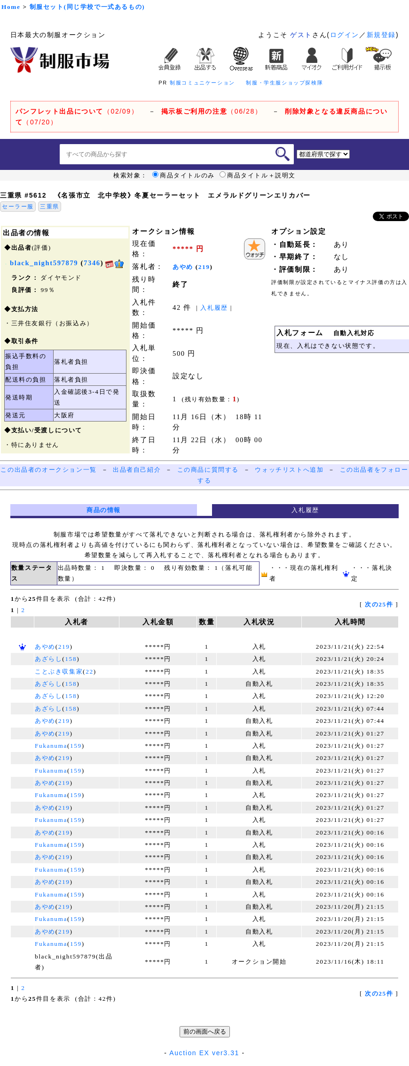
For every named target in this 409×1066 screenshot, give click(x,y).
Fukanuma (51, 745)
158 (71, 658)
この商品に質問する (208, 469)
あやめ (183, 266)
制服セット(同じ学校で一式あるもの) (87, 6)
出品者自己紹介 (137, 469)
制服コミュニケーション (202, 82)
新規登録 (381, 34)
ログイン (344, 34)
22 (90, 671)
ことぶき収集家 (59, 671)
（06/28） (211, 111)
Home (10, 6)
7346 (92, 263)
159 (76, 745)
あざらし (48, 658)
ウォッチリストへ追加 (289, 469)
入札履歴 (214, 307)
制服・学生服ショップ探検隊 (284, 82)
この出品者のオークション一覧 (48, 469)
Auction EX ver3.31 (204, 1053)
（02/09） (77, 111)
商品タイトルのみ (183, 175)
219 (204, 266)
